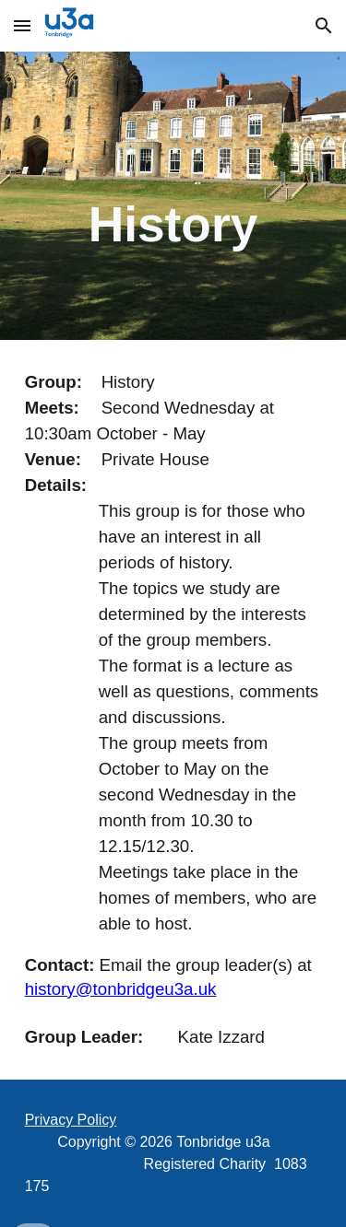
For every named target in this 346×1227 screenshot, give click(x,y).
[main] (173, 195)
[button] (22, 25)
